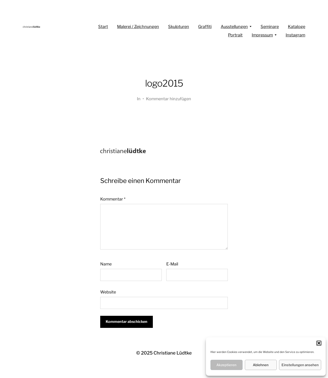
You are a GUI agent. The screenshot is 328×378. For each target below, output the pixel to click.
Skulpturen (178, 26)
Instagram (295, 35)
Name (106, 264)
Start (103, 26)
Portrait (235, 35)
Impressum (262, 35)
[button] (319, 343)
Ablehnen (261, 365)
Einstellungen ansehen (300, 365)
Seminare (270, 26)
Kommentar (113, 199)
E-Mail (172, 264)
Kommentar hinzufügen (168, 98)
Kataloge (296, 26)
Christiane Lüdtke (173, 353)
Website (108, 292)
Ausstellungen (234, 26)
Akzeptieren (226, 365)
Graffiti (205, 26)
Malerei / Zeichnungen (138, 26)
